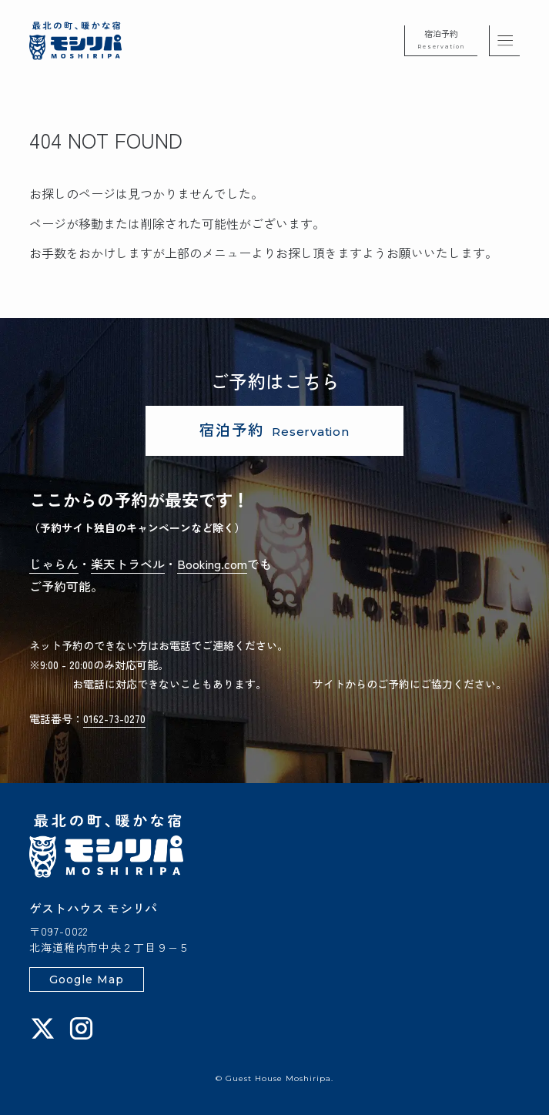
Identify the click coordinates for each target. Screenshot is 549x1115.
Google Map (86, 979)
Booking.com (212, 563)
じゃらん (54, 563)
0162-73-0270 (114, 718)
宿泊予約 (441, 38)
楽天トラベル (128, 563)
